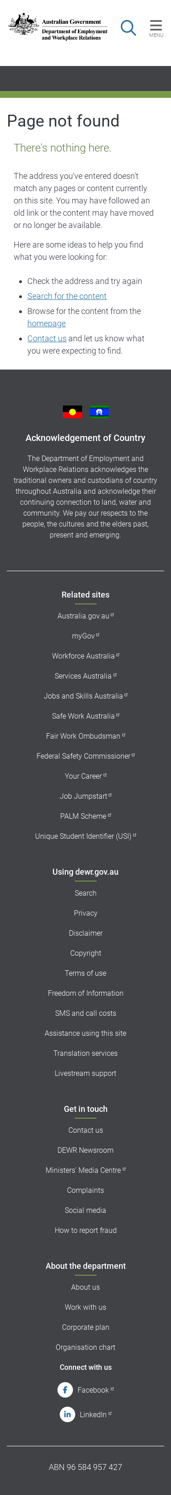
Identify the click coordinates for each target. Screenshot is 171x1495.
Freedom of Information (86, 993)
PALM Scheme (83, 816)
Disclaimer (86, 933)
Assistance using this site (85, 1033)
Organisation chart (85, 1347)
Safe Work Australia (83, 716)
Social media (85, 1210)
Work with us (85, 1307)
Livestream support (85, 1073)
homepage (46, 323)
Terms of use (85, 973)
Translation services (85, 1053)
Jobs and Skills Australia (83, 696)
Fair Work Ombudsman (83, 736)
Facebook (93, 1390)
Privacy (86, 913)
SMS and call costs (85, 1013)
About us (85, 1287)
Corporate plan (85, 1327)
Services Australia (83, 676)
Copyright (85, 953)
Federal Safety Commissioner (83, 756)
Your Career (83, 776)
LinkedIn (93, 1414)
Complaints (85, 1190)
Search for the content (67, 296)
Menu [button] (156, 35)
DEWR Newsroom (85, 1150)
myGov (83, 636)
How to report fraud (86, 1230)
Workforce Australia (83, 656)
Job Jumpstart (83, 796)
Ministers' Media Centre (83, 1170)
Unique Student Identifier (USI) (83, 836)
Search (86, 893)
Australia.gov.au (83, 616)
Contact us (47, 338)
